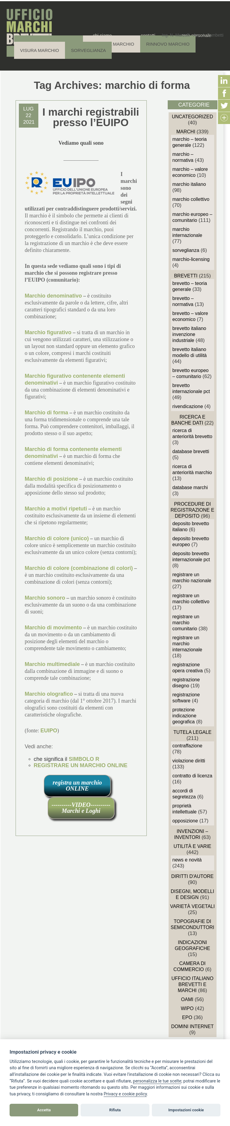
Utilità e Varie (192, 846)
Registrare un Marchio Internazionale (187, 643)
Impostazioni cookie (186, 1110)
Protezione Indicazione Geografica (184, 715)
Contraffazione (187, 745)
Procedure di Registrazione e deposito (192, 510)
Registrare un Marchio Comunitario (185, 622)
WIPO (187, 1008)
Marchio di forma (46, 413)
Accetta (44, 1110)
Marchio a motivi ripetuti (56, 509)
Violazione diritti (188, 760)
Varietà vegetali (192, 906)
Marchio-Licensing (191, 259)
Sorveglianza (88, 50)
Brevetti (185, 275)
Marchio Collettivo (191, 199)
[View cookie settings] (157, 1081)
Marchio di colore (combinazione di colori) (79, 568)
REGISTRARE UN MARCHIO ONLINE (81, 765)
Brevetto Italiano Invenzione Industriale (189, 334)
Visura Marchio (39, 50)
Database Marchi (190, 487)
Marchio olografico (49, 694)
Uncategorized (192, 116)
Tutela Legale (192, 732)
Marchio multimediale (52, 664)
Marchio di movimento (53, 628)
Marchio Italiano (189, 184)
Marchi (185, 131)
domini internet (192, 1026)
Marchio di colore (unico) (57, 538)
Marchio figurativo (48, 332)
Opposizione (185, 820)
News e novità (187, 859)
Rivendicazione (187, 406)
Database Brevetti (190, 451)
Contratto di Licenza (192, 775)
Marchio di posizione (51, 479)
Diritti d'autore (192, 876)
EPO (187, 1017)
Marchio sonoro (45, 598)
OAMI (187, 999)
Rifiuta (115, 1110)
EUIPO (48, 731)
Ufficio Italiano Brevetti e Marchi (192, 984)
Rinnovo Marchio (168, 44)
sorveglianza (185, 250)
